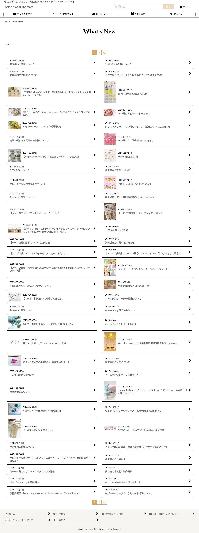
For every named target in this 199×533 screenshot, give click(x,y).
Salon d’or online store (19, 6)
